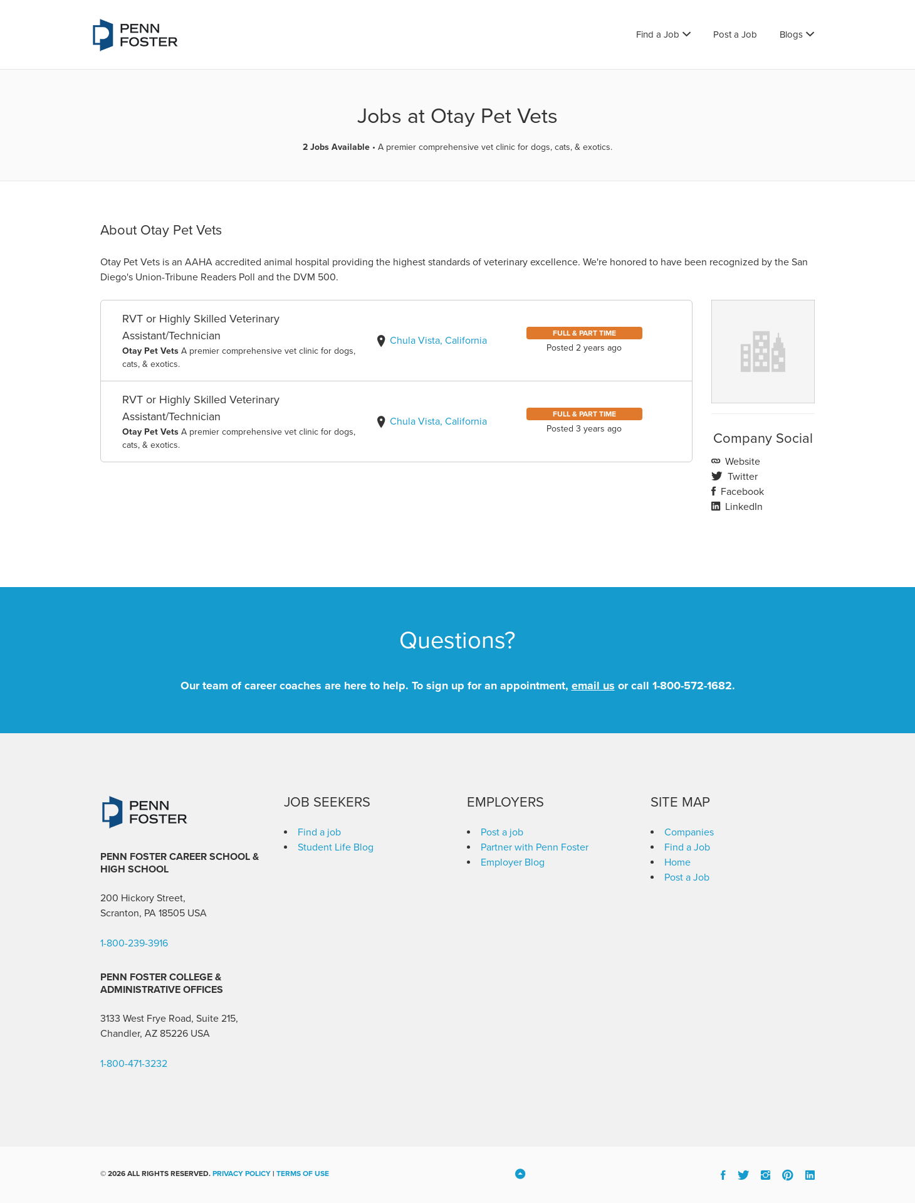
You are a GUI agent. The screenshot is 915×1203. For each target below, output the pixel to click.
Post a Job (735, 34)
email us (593, 685)
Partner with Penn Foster (534, 847)
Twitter (741, 476)
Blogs (791, 34)
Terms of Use (302, 1173)
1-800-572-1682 (692, 685)
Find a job (319, 832)
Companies (689, 832)
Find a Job (657, 34)
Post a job (502, 832)
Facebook (741, 491)
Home (677, 862)
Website (741, 461)
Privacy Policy (241, 1173)
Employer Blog (513, 862)
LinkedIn (743, 507)
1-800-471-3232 (133, 1063)
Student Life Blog (336, 847)
